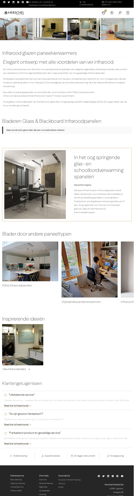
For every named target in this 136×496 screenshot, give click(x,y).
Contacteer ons (16, 487)
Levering (42, 494)
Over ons (43, 479)
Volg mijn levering (17, 483)
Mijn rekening (15, 479)
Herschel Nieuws (46, 483)
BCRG (60, 487)
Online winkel (16, 490)
